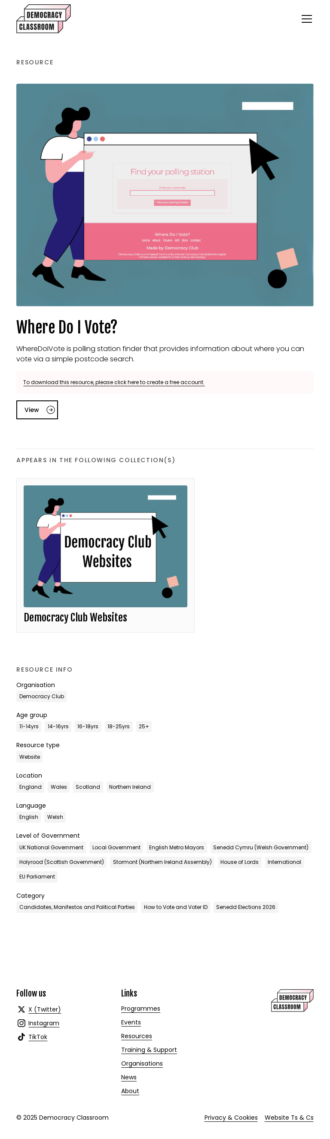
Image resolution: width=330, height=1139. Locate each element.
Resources (136, 1036)
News (129, 1077)
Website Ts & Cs (289, 1117)
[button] (305, 19)
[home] (43, 18)
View (31, 410)
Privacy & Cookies (231, 1117)
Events (131, 1022)
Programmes (140, 1008)
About (130, 1091)
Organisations (142, 1063)
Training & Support (149, 1049)
